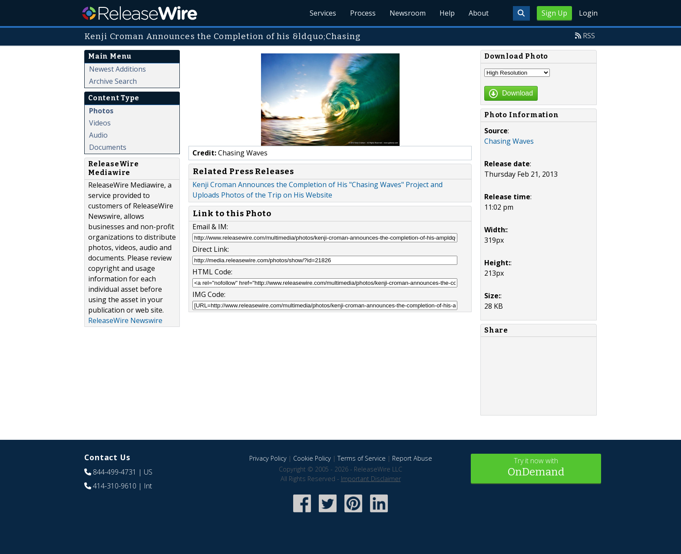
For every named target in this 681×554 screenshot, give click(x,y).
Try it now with (536, 468)
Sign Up (554, 13)
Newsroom (408, 13)
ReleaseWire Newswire (125, 320)
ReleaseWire (139, 13)
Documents (107, 147)
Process (363, 13)
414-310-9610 (114, 486)
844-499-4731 (114, 472)
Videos (100, 123)
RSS (589, 35)
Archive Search (113, 81)
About (479, 13)
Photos (101, 110)
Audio (98, 135)
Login (588, 13)
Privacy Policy (268, 458)
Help (447, 13)
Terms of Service (361, 458)
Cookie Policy (312, 458)
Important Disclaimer (371, 479)
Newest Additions (117, 69)
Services (323, 13)
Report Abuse (412, 458)
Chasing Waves (509, 141)
